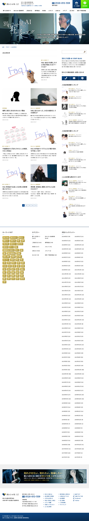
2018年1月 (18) (66, 444)
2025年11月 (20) (66, 249)
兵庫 (9, 269)
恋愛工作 (13, 240)
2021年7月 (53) (66, 357)
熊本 (22, 275)
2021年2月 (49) (79, 365)
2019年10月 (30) (79, 399)
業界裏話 (37, 10)
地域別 (44, 10)
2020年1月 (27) (66, 395)
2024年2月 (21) (79, 290)
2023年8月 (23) (79, 303)
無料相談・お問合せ (64, 494)
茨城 (9, 263)
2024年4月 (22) (79, 286)
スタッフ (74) (48, 246)
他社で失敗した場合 (49, 500)
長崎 (9, 278)
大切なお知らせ (48, 498)
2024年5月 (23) (66, 286)
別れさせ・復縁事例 (19, 10)
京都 (23, 266)
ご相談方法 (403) (36, 242)
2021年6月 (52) (79, 357)
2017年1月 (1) (78, 457)
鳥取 (13, 272)
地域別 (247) (35, 246)
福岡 (4, 278)
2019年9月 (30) (66, 403)
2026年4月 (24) (79, 236)
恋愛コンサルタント (49, 504)
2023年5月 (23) (66, 311)
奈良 (17, 269)
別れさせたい (14, 237)
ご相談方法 (29, 10)
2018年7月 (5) (65, 432)
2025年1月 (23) (66, 270)
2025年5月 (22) (66, 261)
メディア (65, 10)
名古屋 (5, 266)
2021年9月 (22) (66, 353)
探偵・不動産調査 (81, 10)
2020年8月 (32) (79, 378)
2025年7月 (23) (66, 257)
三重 (14, 266)
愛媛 (13, 275)
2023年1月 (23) (66, 320)
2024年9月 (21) (66, 278)
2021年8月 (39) (79, 353)
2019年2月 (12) (79, 415)
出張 (23, 240)
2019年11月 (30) (66, 399)
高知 (17, 275)
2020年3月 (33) (66, 390)
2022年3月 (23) (66, 340)
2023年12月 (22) (79, 295)
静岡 (18, 263)
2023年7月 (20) (66, 307)
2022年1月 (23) (66, 345)
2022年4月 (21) (79, 336)
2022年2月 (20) (79, 340)
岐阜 (10, 266)
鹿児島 (22, 278)
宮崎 (17, 278)
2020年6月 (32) (79, 382)
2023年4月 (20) (79, 311)
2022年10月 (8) (79, 324)
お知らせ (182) (36, 251)
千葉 (4, 263)
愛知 (23, 263)
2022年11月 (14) (66, 324)
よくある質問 (47, 506)
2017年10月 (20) (79, 449)
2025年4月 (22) (79, 261)
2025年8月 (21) (79, 253)
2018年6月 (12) (79, 432)
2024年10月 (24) (79, 274)
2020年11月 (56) (66, 374)
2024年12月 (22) (79, 270)
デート (11, 247)
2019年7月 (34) (66, 407)
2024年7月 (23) (66, 282)
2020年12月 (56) (79, 369)
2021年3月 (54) (66, 365)
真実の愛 (5, 247)
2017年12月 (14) (79, 444)
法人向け (72, 10)
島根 (17, 272)
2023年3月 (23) (66, 315)
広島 (9, 272)
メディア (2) (48, 251)
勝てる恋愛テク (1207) (36, 237)
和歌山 (22, 269)
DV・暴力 (19, 256)
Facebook (77, 498)
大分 (13, 278)
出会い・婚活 (6, 256)
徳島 (22, 272)
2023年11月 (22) (66, 299)
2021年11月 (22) (66, 349)
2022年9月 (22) (66, 328)
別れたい (21, 237)
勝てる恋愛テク (7, 10)
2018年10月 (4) (79, 424)
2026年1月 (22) (66, 245)
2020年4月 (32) (79, 386)
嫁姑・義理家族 (11, 253)
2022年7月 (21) (66, 332)
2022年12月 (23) (79, 320)
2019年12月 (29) (79, 395)
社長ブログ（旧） (78, 496)
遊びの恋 (20, 244)
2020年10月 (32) (79, 374)
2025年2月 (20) (79, 265)
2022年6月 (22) (79, 332)
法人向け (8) (35, 255)
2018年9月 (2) (66, 428)
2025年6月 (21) (79, 257)
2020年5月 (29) (66, 386)
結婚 (21, 250)
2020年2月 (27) (79, 390)
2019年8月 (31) (79, 403)
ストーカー (5, 259)
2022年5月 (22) (66, 336)
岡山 (4, 272)
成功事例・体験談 (49, 496)
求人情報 (62, 500)
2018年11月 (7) (66, 424)
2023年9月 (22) (66, 303)
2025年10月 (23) (79, 249)
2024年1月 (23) (66, 295)
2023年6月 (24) (79, 307)
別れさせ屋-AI (48, 494)
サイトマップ (62, 504)
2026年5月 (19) (66, 236)
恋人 (17, 250)
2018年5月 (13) (66, 436)
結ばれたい (13, 244)
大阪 (4, 269)
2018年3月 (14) (66, 440)
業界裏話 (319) (49, 242)
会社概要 (62, 498)
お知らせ (58, 10)
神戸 (13, 269)
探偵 (18, 240)
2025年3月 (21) (66, 265)
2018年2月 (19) (79, 440)
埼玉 (21, 259)
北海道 (12, 259)
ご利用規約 (62, 502)
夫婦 (4, 253)
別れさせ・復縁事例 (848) (50, 237)
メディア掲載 (47, 502)
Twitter (76, 500)
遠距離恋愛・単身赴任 (8, 250)
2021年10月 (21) (79, 349)
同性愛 (13, 256)
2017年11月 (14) (66, 449)
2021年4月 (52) (79, 361)
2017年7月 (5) (65, 457)
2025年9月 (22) (66, 253)
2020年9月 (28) (66, 378)
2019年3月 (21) (66, 415)
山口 (4, 275)
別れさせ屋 (6, 237)
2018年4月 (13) (79, 436)
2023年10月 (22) (79, 299)
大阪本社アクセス (64, 496)
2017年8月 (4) (78, 453)
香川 (9, 275)
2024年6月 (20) (79, 282)
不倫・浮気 (5, 244)
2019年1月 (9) (65, 419)
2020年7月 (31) (66, 382)
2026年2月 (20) (79, 240)
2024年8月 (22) (79, 278)
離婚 (16, 247)
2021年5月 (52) (66, 361)
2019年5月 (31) (66, 411)
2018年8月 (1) (78, 428)
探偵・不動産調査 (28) (51, 255)
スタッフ (51, 10)
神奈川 (13, 263)
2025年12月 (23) (79, 245)
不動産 (18, 253)
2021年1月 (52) (66, 369)
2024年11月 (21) (66, 274)
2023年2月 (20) (79, 315)
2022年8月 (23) (79, 328)
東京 (17, 259)
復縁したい (6, 240)
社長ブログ (76, 494)
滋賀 (18, 266)
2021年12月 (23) (79, 345)
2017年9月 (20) (66, 453)
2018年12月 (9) (79, 419)
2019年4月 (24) (79, 411)
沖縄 (4, 282)
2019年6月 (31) (79, 407)
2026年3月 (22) (66, 240)
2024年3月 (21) (66, 290)
